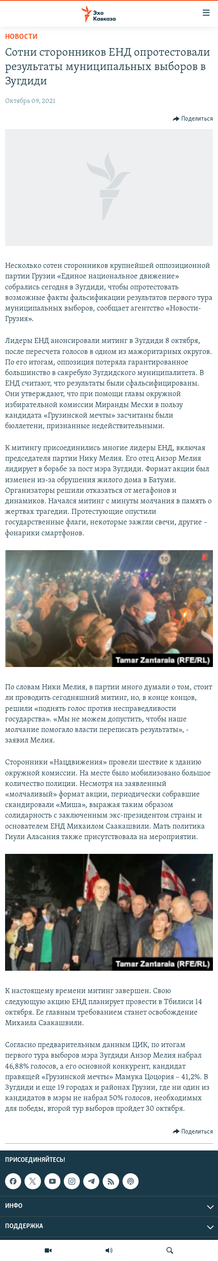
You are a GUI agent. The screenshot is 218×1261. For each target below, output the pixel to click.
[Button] (193, 119)
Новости (21, 37)
